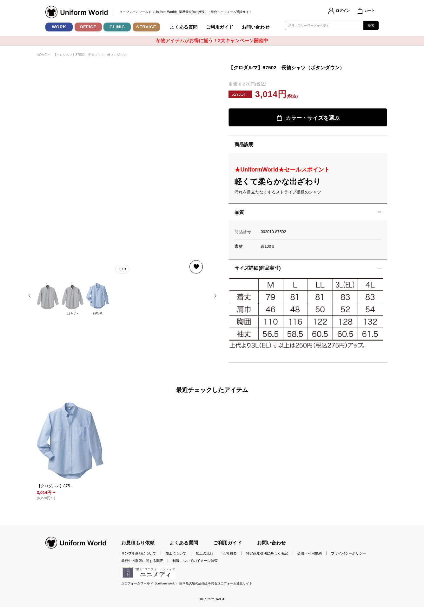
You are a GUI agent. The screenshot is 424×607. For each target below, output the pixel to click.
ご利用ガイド (220, 27)
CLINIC (117, 26)
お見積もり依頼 (138, 542)
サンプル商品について (138, 553)
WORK (59, 26)
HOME (42, 55)
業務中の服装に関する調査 (142, 561)
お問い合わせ (255, 27)
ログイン (343, 10)
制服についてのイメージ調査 (195, 561)
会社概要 (230, 553)
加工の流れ (204, 553)
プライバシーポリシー (348, 553)
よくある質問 (183, 27)
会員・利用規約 (309, 553)
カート (369, 10)
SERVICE (146, 26)
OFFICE (88, 26)
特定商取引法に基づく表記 (267, 553)
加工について (175, 553)
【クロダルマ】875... (55, 486)
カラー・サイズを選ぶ (308, 118)
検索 (371, 25)
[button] (29, 295)
